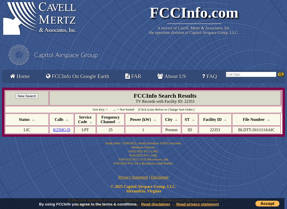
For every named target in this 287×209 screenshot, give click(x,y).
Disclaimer (160, 177)
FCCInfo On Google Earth (77, 76)
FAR (133, 76)
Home (20, 76)
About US (171, 76)
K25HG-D (61, 130)
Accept (267, 203)
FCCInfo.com (194, 12)
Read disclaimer (155, 204)
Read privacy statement (197, 204)
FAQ (209, 76)
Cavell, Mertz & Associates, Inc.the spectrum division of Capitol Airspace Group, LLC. (193, 30)
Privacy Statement (133, 177)
